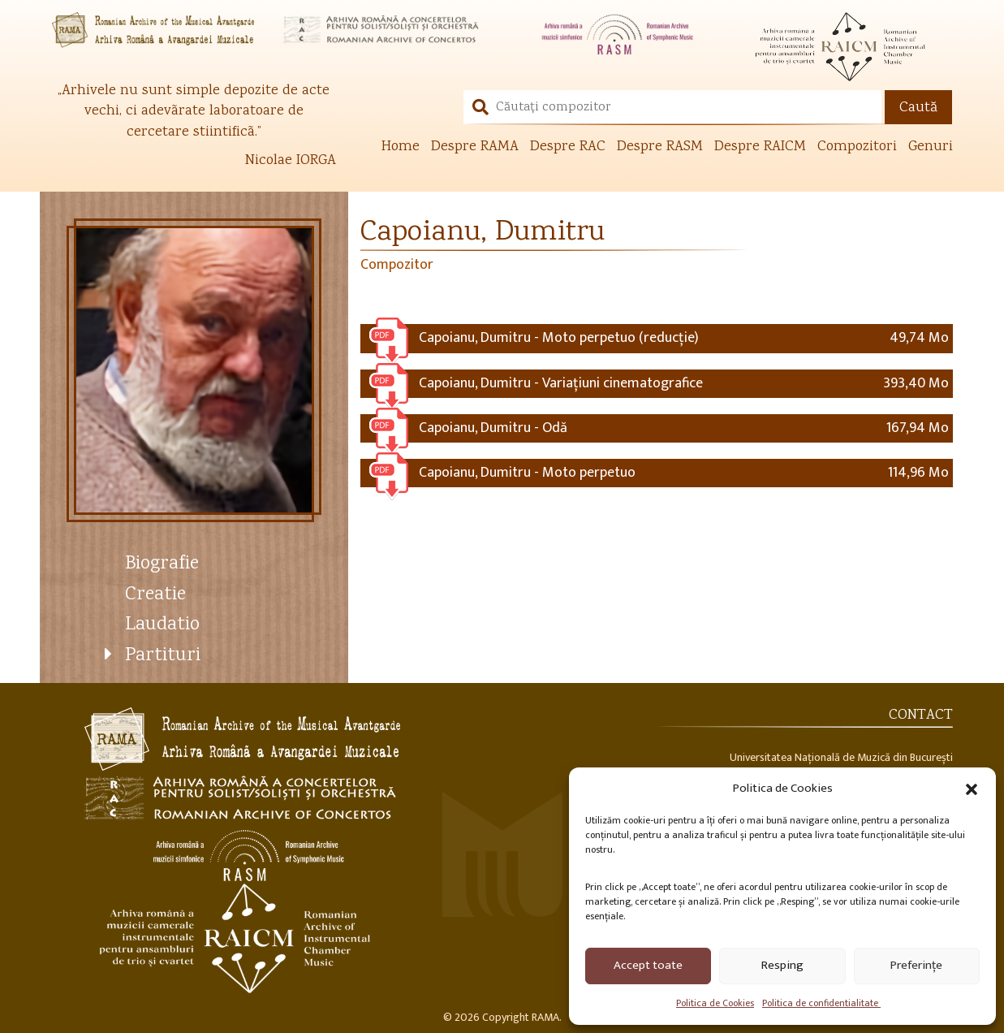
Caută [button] (918, 108)
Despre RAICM (760, 147)
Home (400, 147)
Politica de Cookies (715, 1003)
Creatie (155, 595)
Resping (782, 965)
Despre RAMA (475, 147)
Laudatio (162, 625)
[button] (971, 788)
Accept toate (648, 965)
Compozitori (857, 147)
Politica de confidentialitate (821, 1003)
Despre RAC (567, 147)
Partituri (162, 656)
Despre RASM (660, 147)
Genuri (930, 147)
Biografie (162, 564)
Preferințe (916, 965)
